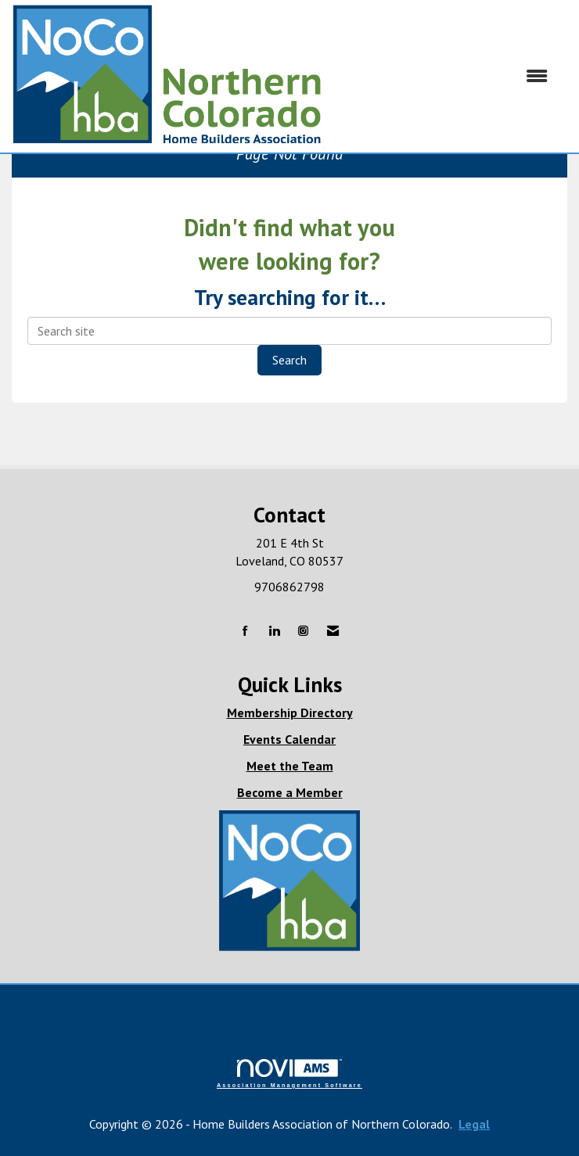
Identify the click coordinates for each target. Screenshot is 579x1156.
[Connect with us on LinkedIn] (274, 631)
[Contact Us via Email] (333, 631)
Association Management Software (289, 1073)
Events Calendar (289, 739)
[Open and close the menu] (444, 76)
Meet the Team (289, 766)
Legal (474, 1124)
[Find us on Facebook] (245, 631)
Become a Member (290, 792)
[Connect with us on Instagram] (303, 631)
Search (289, 360)
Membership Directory (290, 712)
